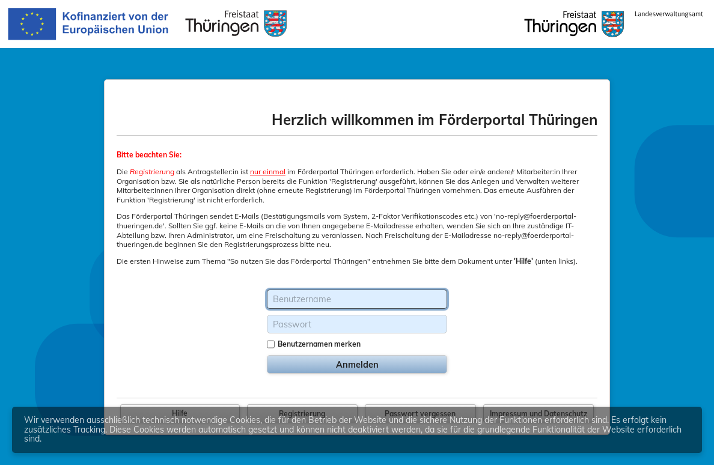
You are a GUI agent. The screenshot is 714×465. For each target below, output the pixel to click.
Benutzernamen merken (319, 343)
